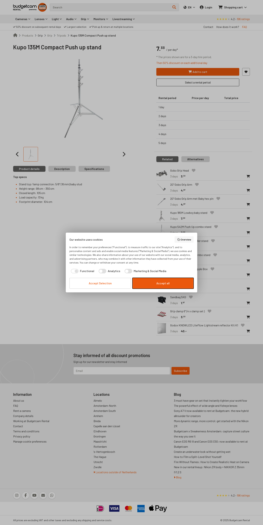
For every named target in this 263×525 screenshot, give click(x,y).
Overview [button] (184, 239)
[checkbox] (81, 271)
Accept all (163, 283)
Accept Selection (100, 283)
